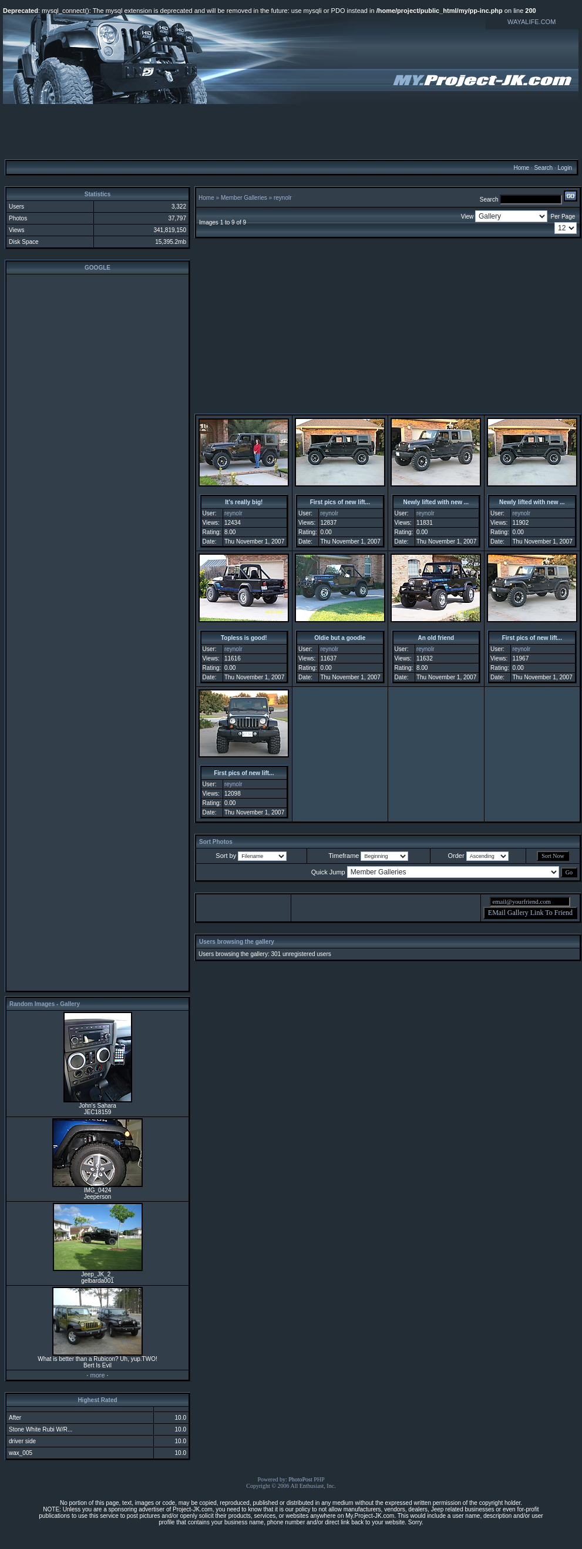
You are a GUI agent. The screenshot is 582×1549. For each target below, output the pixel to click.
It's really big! (244, 502)
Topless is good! (244, 638)
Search (543, 168)
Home (521, 168)
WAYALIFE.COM (531, 21)
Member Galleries (244, 198)
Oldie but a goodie (339, 638)
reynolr (283, 198)
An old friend (436, 638)
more (97, 1375)
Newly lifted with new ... (436, 502)
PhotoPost (300, 1479)
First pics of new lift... (340, 502)
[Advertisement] (291, 131)
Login (564, 168)
